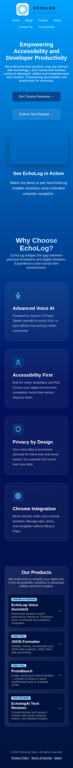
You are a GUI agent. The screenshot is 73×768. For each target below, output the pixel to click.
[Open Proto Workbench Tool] (36, 675)
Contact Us (26, 27)
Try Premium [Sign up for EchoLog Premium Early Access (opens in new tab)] (46, 27)
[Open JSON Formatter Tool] (36, 644)
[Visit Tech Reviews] (36, 708)
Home (15, 20)
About (57, 20)
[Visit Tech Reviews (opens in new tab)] (36, 112)
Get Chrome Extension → (36, 96)
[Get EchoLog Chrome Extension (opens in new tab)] (36, 94)
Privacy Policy (20, 757)
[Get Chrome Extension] (36, 611)
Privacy (42, 20)
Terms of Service (41, 757)
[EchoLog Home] (36, 9)
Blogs (29, 20)
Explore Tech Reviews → (36, 114)
